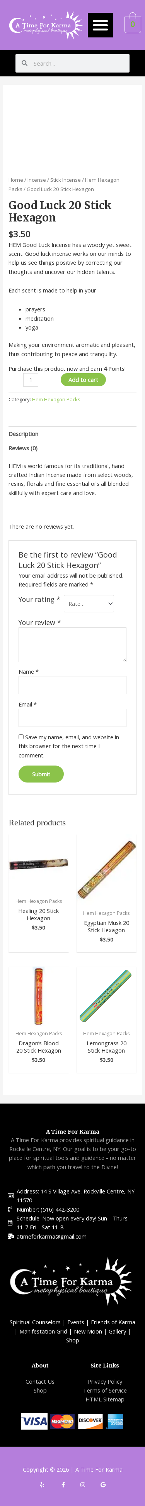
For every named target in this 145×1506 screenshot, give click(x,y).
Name (29, 671)
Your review (40, 622)
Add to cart (83, 380)
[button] (100, 25)
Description (23, 434)
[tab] (72, 433)
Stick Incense (65, 179)
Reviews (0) (23, 448)
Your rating (39, 599)
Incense (36, 179)
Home (16, 179)
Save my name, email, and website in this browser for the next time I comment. (69, 746)
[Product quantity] (30, 380)
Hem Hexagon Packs (56, 399)
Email (28, 704)
